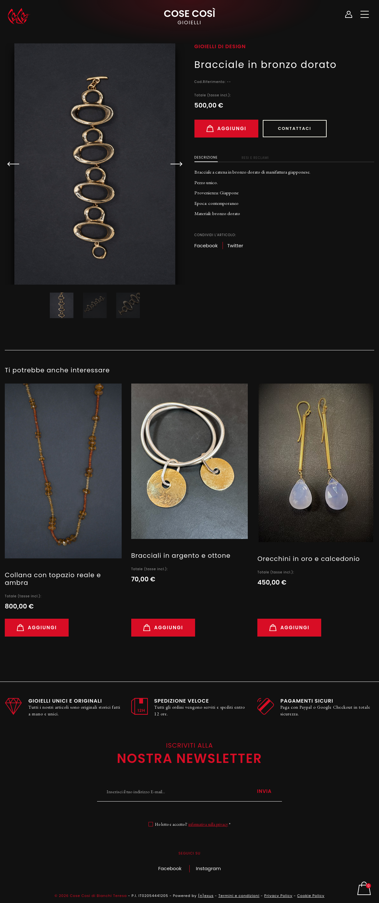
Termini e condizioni (239, 895)
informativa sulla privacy (208, 824)
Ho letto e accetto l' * (193, 824)
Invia (264, 791)
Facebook (169, 868)
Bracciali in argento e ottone (181, 555)
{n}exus (206, 895)
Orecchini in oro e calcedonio (308, 558)
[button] (174, 164)
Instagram (208, 868)
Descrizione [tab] (206, 157)
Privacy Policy (278, 895)
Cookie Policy (310, 895)
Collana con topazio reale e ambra (53, 579)
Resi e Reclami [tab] (255, 157)
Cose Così (189, 16)
